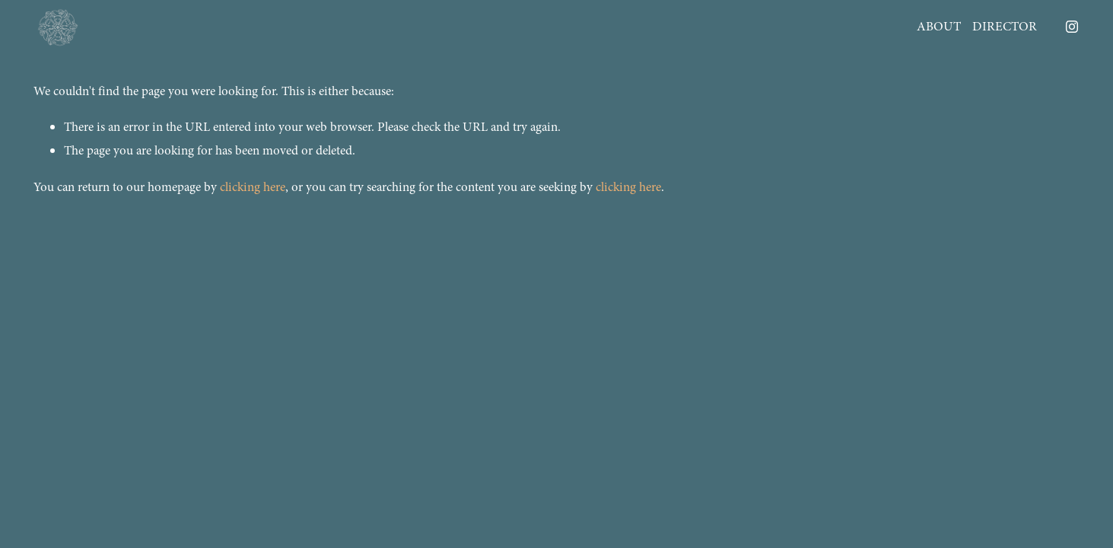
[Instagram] (1072, 26)
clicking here (252, 187)
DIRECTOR (1004, 26)
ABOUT (939, 26)
